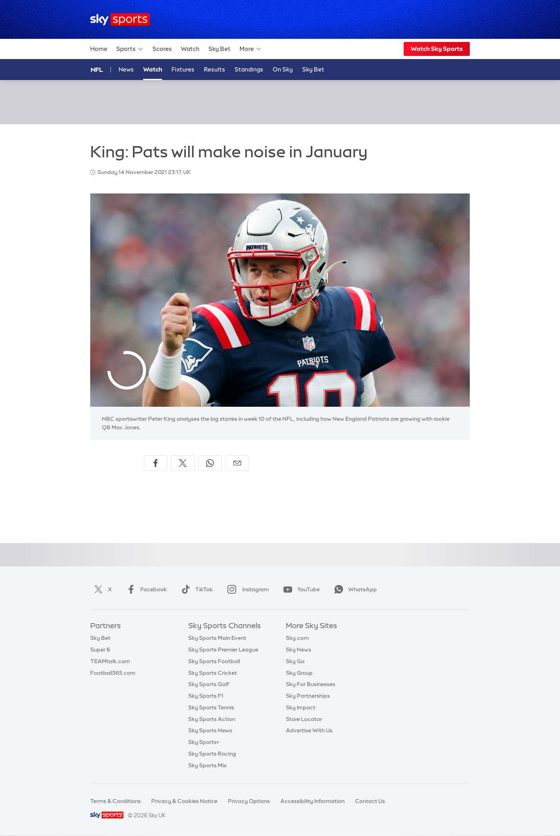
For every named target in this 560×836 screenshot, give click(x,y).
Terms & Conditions (115, 801)
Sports (130, 49)
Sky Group (299, 673)
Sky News (298, 649)
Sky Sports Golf (208, 684)
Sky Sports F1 (205, 695)
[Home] (120, 19)
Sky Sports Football (214, 661)
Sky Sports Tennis (211, 707)
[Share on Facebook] (155, 463)
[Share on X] (182, 463)
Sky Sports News (210, 730)
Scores (162, 49)
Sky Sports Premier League (223, 649)
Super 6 (100, 649)
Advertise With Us (309, 730)
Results (214, 69)
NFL (97, 69)
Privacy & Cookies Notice (184, 801)
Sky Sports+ (203, 742)
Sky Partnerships (308, 695)
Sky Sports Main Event (217, 638)
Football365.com (112, 673)
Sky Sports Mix (207, 765)
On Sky (283, 69)
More (251, 49)
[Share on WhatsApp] (210, 463)
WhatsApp (354, 589)
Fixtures (183, 69)
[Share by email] (237, 463)
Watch (190, 49)
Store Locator (304, 719)
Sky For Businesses (310, 684)
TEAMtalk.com (110, 661)
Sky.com (297, 638)
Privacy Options (249, 801)
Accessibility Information (312, 801)
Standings (248, 69)
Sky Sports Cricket (212, 673)
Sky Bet (219, 49)
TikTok (195, 589)
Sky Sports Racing (212, 753)
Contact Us (370, 801)
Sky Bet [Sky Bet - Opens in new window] (313, 69)
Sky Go (295, 661)
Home (98, 49)
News (126, 69)
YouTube (300, 589)
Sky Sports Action (211, 719)
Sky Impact (300, 707)
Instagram (246, 589)
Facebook (145, 589)
